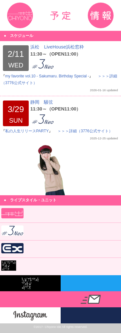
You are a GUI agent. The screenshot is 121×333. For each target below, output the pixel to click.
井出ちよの (20, 15)
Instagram (30, 315)
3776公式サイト (91, 315)
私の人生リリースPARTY (27, 131)
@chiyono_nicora (91, 283)
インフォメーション (101, 15)
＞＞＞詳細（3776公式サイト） (85, 131)
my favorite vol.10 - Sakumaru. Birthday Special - (47, 76)
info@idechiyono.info (91, 299)
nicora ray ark (30, 283)
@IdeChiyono (30, 299)
